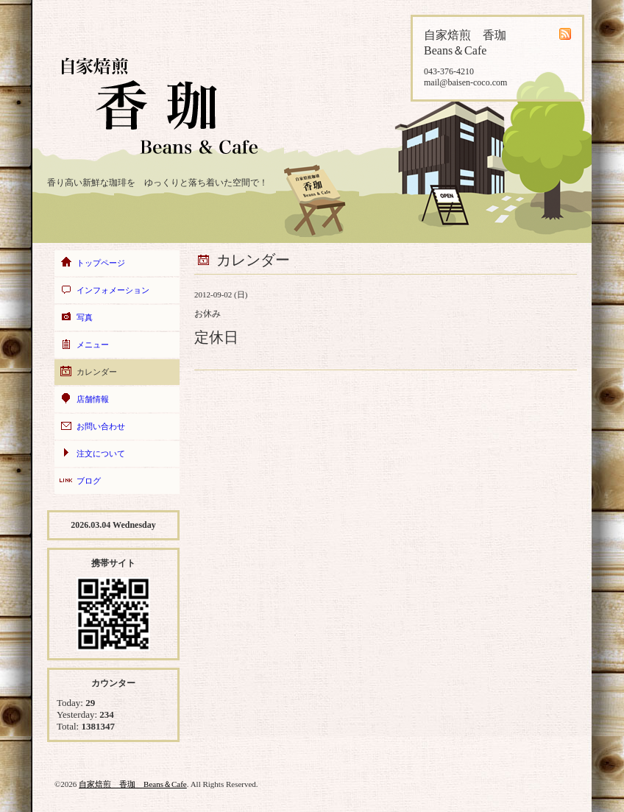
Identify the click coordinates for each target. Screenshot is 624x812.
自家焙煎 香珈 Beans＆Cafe (133, 784)
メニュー (93, 344)
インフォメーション (113, 290)
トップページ (101, 262)
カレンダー (97, 371)
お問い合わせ (101, 426)
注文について (101, 453)
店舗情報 (93, 399)
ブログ (89, 480)
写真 (85, 317)
